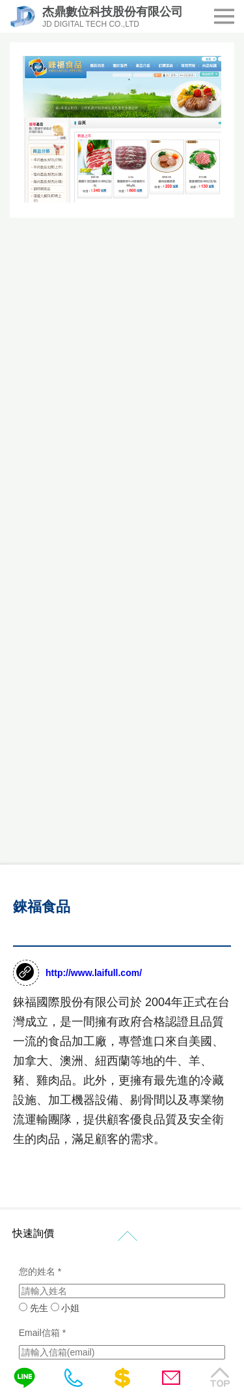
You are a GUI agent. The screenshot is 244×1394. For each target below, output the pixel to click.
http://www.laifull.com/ (94, 973)
